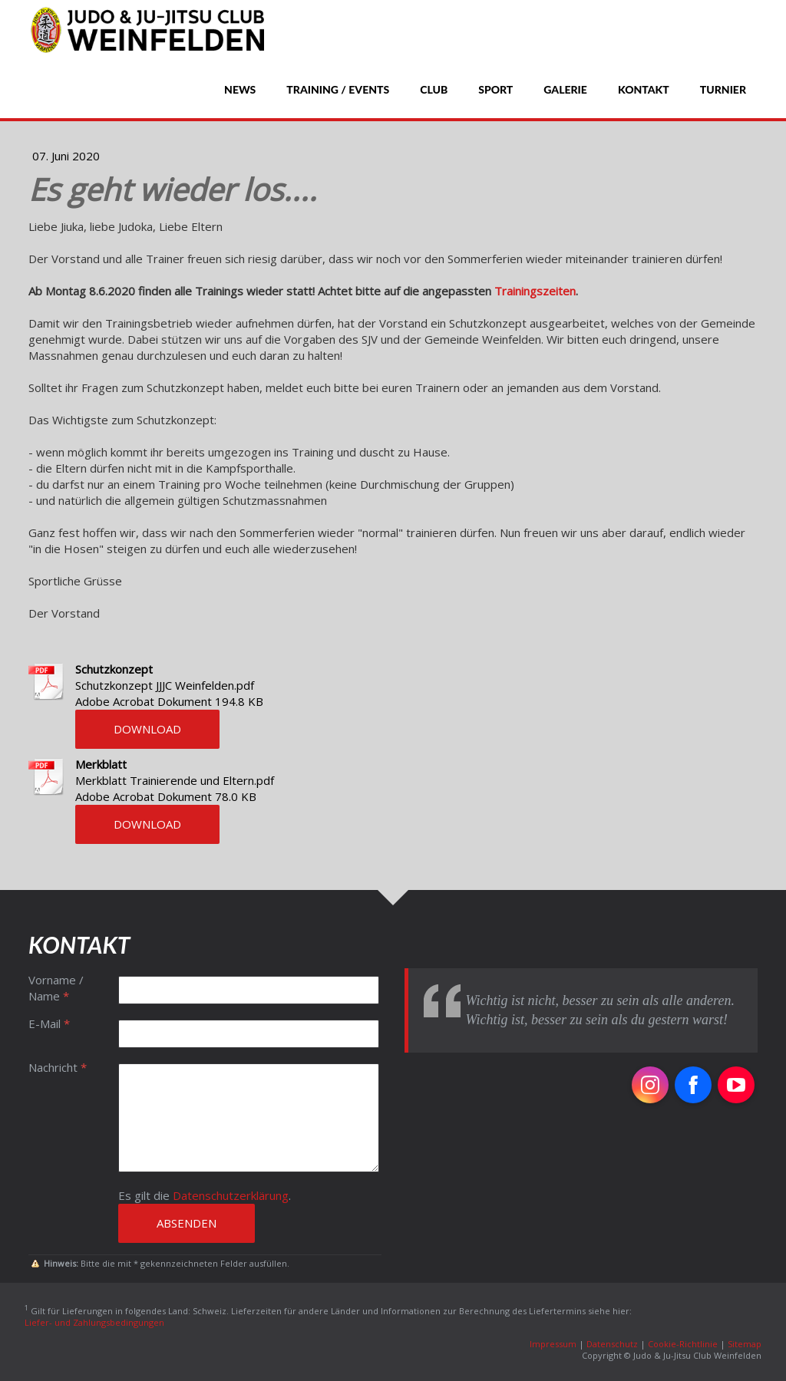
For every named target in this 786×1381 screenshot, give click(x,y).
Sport (495, 89)
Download (147, 729)
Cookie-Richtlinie (683, 1344)
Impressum (553, 1344)
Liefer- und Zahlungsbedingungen (94, 1322)
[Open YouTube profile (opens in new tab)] (736, 1084)
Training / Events (337, 89)
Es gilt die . (204, 1195)
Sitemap (744, 1344)
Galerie (565, 89)
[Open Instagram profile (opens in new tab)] (650, 1084)
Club (433, 89)
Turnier (723, 89)
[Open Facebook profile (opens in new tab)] (693, 1084)
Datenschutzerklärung (231, 1195)
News (240, 89)
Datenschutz (612, 1344)
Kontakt (643, 89)
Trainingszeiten (535, 290)
